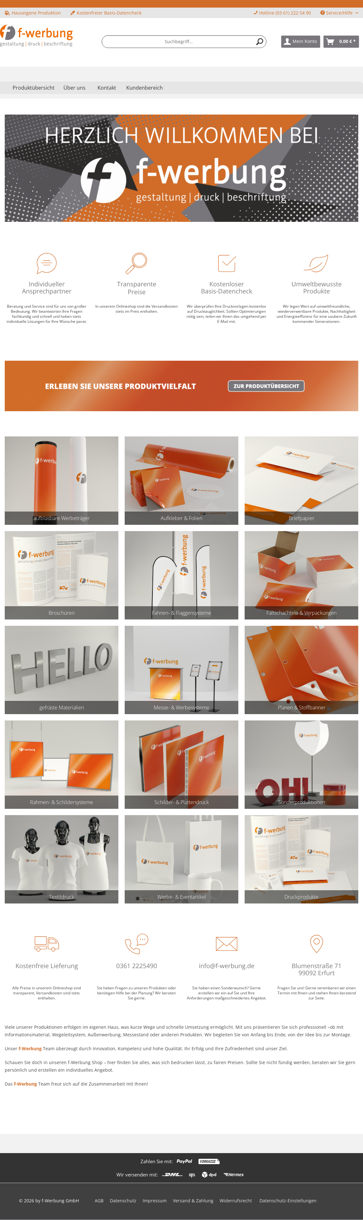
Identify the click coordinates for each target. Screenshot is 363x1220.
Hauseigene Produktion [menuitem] (33, 13)
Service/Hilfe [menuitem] (337, 13)
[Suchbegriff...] (184, 41)
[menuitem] (184, 41)
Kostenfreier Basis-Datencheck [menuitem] (105, 13)
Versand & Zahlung (193, 1201)
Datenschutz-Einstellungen (288, 1201)
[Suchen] (259, 41)
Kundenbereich (144, 87)
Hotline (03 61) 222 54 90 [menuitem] (282, 13)
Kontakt (107, 87)
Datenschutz (123, 1201)
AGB (99, 1201)
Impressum (155, 1201)
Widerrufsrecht (236, 1201)
